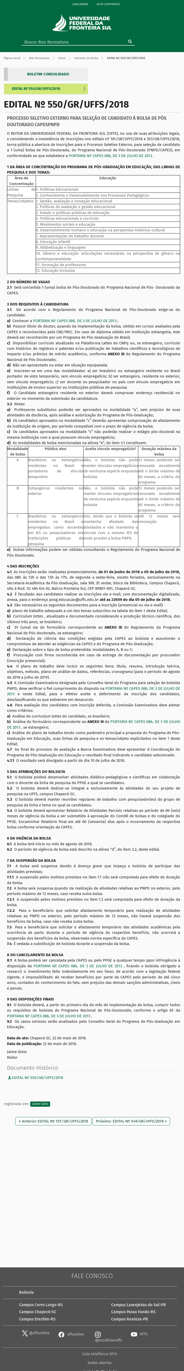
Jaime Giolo (40, 1104)
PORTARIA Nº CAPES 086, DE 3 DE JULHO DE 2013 (111, 155)
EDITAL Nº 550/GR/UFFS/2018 (36, 89)
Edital (62, 58)
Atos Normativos (39, 58)
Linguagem (80, 4)
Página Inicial (12, 58)
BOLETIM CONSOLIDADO (48, 74)
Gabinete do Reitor (86, 58)
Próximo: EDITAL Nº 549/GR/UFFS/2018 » (131, 1121)
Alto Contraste (108, 4)
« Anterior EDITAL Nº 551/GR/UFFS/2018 (53, 1121)
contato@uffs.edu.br (153, 1354)
